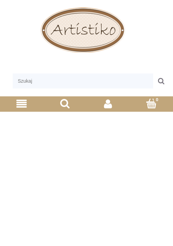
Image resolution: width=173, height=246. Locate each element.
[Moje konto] (108, 103)
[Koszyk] (151, 103)
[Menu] (21, 103)
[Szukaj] (65, 103)
